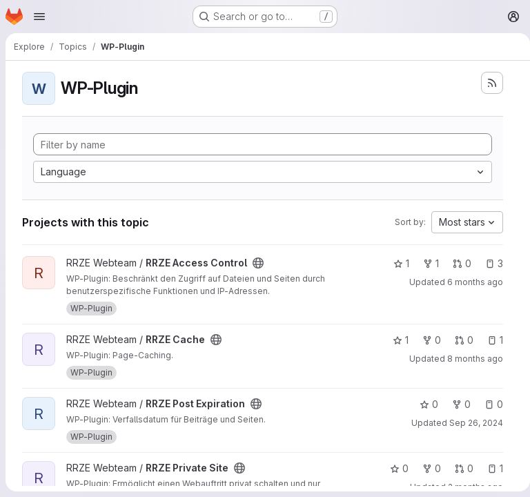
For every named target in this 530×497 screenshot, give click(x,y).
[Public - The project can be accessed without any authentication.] (258, 263)
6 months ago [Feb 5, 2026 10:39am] (470, 282)
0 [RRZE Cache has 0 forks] (426, 340)
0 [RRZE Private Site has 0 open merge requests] (458, 468)
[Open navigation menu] (39, 17)
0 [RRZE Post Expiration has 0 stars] (423, 404)
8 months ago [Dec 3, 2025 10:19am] (470, 358)
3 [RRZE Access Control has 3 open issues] (489, 263)
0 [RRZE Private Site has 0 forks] (426, 468)
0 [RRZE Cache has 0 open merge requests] (458, 340)
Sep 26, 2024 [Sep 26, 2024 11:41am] (471, 423)
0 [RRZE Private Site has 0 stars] (393, 468)
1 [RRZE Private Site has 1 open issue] (490, 468)
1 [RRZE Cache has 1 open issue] (490, 340)
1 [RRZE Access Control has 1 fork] (425, 263)
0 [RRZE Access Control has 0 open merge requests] (456, 263)
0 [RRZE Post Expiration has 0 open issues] (488, 404)
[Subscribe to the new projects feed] (486, 83)
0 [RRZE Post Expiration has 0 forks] (455, 404)
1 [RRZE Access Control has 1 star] (396, 263)
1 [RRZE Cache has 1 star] (395, 340)
